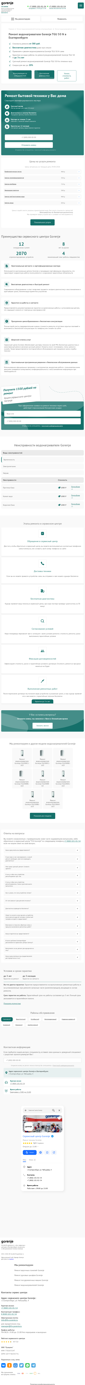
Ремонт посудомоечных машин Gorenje (31, 1280)
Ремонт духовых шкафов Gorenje (28, 1275)
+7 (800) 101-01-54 (37, 6)
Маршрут (29, 1152)
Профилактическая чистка (13, 171)
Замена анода (9, 203)
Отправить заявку (28, 145)
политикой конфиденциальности (52, 426)
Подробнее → (75, 488)
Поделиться (3, 1365)
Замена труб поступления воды (14, 196)
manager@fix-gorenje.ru (11, 1326)
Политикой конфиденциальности (63, 1065)
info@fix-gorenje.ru (9, 1320)
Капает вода (7, 496)
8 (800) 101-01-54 (9, 1314)
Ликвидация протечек (12, 190)
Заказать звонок (42, 726)
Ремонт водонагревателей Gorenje (29, 1285)
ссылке (11, 1259)
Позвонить (62, 19)
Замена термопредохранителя (14, 178)
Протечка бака (8, 488)
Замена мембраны (10, 184)
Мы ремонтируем (20, 19)
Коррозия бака (9, 505)
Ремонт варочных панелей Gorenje (29, 1270)
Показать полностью (12, 1003)
